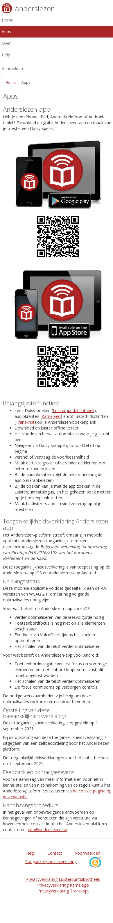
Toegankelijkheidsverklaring (51, 861)
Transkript (25, 422)
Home (11, 82)
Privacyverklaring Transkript (63, 891)
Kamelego (51, 416)
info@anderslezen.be (47, 829)
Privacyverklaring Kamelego (63, 885)
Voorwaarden (87, 853)
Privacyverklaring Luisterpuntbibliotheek (63, 879)
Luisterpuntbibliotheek (73, 410)
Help (30, 853)
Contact (54, 853)
